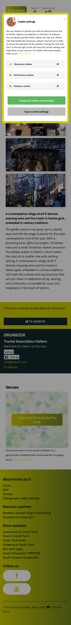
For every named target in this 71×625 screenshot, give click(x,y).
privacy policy (24, 53)
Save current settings (36, 111)
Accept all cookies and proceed (36, 100)
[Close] (64, 18)
